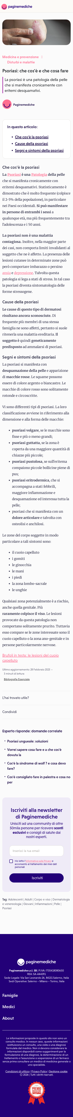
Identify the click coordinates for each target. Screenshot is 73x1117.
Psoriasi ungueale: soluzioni (27, 741)
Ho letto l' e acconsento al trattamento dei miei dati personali (36, 864)
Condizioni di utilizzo (17, 1071)
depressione (23, 273)
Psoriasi (14, 174)
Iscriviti (37, 878)
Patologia (39, 174)
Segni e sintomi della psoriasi (39, 150)
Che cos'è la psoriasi (31, 137)
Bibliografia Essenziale (17, 679)
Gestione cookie (58, 1071)
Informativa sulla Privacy (38, 861)
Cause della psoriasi (31, 143)
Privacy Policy (39, 1071)
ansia (6, 273)
